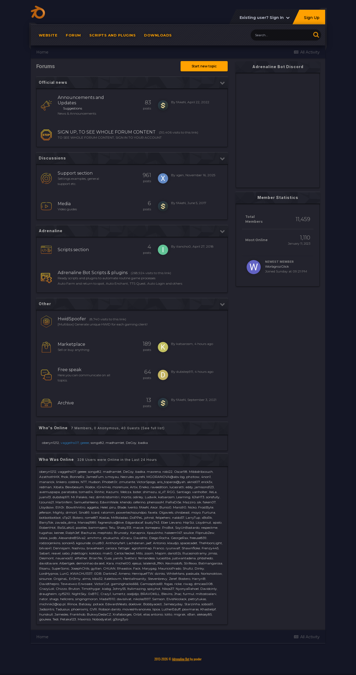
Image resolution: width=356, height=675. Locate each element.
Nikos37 (168, 589)
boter (137, 492)
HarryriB (198, 579)
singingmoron (86, 599)
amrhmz (94, 538)
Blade (121, 507)
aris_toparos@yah (171, 482)
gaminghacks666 (124, 584)
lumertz (119, 594)
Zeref (173, 579)
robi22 (167, 472)
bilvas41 (45, 548)
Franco (158, 548)
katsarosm (184, 344)
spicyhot (154, 589)
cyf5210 (64, 594)
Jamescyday (173, 604)
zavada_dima (65, 522)
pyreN (140, 477)
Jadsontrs (46, 609)
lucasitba (163, 558)
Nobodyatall (101, 619)
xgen (180, 175)
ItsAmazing (136, 589)
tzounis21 (46, 502)
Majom (160, 553)
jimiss (212, 553)
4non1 (206, 477)
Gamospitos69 (151, 584)
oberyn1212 (50, 443)
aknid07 (193, 482)
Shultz (188, 568)
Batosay (85, 604)
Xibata (58, 487)
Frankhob (77, 614)
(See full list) (153, 428)
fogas (168, 584)
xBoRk (207, 518)
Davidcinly (208, 589)
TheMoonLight (210, 543)
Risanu (44, 568)
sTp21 (67, 518)
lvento (133, 507)
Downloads (158, 35)
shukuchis (111, 538)
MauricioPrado (169, 568)
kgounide (83, 543)
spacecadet (188, 543)
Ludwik (150, 497)
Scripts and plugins (112, 35)
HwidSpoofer (72, 318)
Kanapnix (137, 533)
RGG (171, 492)
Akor (154, 507)
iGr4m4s (104, 487)
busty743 (152, 522)
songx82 (97, 443)
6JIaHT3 (198, 497)
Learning (183, 497)
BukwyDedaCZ (99, 614)
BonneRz (77, 477)
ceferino (139, 502)
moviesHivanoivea (136, 609)
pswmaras (190, 609)
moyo (196, 512)
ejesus (136, 563)
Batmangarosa (210, 563)
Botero (78, 518)
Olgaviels (166, 512)
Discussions (52, 158)
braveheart (95, 548)
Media (64, 203)
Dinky (199, 568)
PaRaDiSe (173, 502)
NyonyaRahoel (187, 589)
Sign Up (311, 17)
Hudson (94, 482)
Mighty (58, 512)
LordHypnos (48, 573)
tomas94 (86, 492)
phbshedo (205, 558)
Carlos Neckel (124, 553)
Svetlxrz (130, 558)
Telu (112, 528)
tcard (95, 512)
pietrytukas (197, 599)
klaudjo (173, 543)
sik (199, 502)
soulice (189, 533)
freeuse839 (198, 538)
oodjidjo (133, 594)
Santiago (184, 492)
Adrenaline (51, 230)
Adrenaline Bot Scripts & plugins (93, 272)
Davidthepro (49, 584)
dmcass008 (203, 584)
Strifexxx (190, 563)
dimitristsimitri (107, 497)
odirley (138, 497)
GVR (93, 609)
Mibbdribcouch (201, 472)
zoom (148, 553)
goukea (45, 619)
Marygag (149, 568)
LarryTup (193, 518)
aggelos (93, 507)
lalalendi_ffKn (153, 563)
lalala (43, 538)
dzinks (160, 573)
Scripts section (73, 249)
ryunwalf (173, 548)
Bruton (74, 589)
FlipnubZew (204, 533)
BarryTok (46, 522)
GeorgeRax (179, 538)
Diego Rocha (159, 538)
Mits (139, 553)
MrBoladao (119, 518)
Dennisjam (61, 548)
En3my (75, 579)
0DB (98, 573)
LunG (64, 573)
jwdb (53, 538)
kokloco (95, 553)
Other (45, 303)
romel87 (91, 518)
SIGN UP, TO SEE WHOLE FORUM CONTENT (107, 132)
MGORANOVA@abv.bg (165, 477)
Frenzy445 (210, 548)
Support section (75, 173)
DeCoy (131, 443)
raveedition (159, 487)
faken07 (209, 502)
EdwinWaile (109, 502)
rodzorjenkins (49, 543)
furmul (188, 594)
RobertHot (47, 528)
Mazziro (189, 502)
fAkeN (181, 102)
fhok (64, 477)
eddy (189, 487)
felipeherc (163, 518)
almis (86, 579)
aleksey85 (204, 614)
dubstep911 (184, 372)
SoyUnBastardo (187, 528)
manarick (46, 482)
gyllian (96, 568)
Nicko (192, 507)
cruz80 (98, 543)
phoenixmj (79, 609)
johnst (149, 518)
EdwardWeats (116, 604)
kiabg (106, 589)
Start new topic (204, 66)
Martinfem (63, 502)
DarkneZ (110, 573)
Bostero (184, 579)
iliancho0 (183, 246)
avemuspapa (49, 492)
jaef (148, 543)
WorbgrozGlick (277, 266)
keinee (59, 533)
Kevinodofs (173, 563)
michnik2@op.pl (52, 604)
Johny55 (119, 589)
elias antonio (153, 614)
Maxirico (84, 619)
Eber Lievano (171, 522)
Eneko (144, 487)
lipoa (156, 609)
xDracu (126, 538)
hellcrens (67, 599)
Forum (73, 35)
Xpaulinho (155, 533)
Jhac (177, 594)
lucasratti (176, 487)
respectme (209, 528)
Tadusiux (63, 609)
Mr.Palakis (79, 497)
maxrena (154, 472)
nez (91, 497)
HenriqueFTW (142, 573)
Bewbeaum (74, 487)
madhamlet (115, 443)
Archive (66, 402)
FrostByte (205, 507)
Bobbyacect (152, 604)
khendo (126, 502)
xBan (191, 614)
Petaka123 (68, 619)
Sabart (44, 553)
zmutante (127, 482)
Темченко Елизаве (77, 584)
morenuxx (120, 487)
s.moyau (112, 477)
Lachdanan (135, 543)
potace (98, 604)
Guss (108, 558)
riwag (187, 584)
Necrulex (127, 477)
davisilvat (124, 599)
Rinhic (99, 492)
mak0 (107, 553)
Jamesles (61, 614)
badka (143, 443)
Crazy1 (105, 594)
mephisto (104, 533)
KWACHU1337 (81, 573)
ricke (178, 584)
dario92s (174, 553)
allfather (80, 558)
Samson (158, 599)
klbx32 (97, 579)
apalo (217, 522)
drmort (71, 512)
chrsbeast (182, 512)
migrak (179, 614)
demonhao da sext (90, 563)
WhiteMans (175, 573)
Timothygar (90, 589)
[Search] (281, 35)
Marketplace (71, 344)
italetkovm (112, 579)
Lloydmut (203, 522)
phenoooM (155, 502)
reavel (56, 553)
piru (112, 507)
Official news (53, 82)
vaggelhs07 (67, 472)
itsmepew (153, 528)
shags (54, 599)
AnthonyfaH (115, 543)
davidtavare (48, 563)
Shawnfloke (191, 548)
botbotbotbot (50, 518)
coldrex (73, 482)
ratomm (108, 512)
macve (138, 528)
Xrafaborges (122, 614)
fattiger (124, 548)
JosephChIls (80, 568)
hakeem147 (173, 533)
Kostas (104, 518)
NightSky (79, 594)
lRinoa (72, 604)
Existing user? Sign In (265, 17)
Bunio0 (165, 507)
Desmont (46, 558)
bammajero (98, 528)
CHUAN (109, 568)
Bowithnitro (75, 507)
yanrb (118, 558)
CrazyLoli (46, 589)
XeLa (213, 492)
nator (43, 599)
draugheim (48, 594)
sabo (66, 553)
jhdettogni (79, 553)
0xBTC (93, 594)
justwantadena (184, 558)
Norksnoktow (211, 573)
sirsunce (45, 579)
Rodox (90, 487)
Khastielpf (208, 609)
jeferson (45, 512)
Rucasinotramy (194, 553)
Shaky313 (124, 528)
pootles (81, 528)
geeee (82, 472)
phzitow (193, 477)
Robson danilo (110, 609)
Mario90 (179, 507)
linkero (61, 482)
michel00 (123, 563)
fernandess (146, 558)
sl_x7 (161, 492)
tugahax (46, 533)
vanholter (199, 492)
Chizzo (61, 589)
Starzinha (192, 604)
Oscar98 (180, 472)
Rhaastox (124, 568)
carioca (111, 548)
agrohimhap (142, 548)
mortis (126, 497)
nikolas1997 (142, 599)
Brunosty (121, 533)
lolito (168, 614)
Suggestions (72, 108)
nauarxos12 (64, 558)
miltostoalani (206, 594)
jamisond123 (204, 487)
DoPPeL (136, 518)
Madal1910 (107, 599)
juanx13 (45, 497)
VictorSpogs (146, 482)
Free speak (69, 369)
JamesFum (95, 477)
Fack (137, 568)
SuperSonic (60, 568)
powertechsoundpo (131, 512)
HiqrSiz (188, 522)
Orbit (137, 614)
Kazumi (112, 492)
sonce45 (68, 543)
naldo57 (178, 518)
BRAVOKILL (150, 594)
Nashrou (78, 548)
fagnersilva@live (111, 522)
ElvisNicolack (176, 599)
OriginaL (60, 579)
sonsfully (213, 497)
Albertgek (67, 563)
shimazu (150, 492)
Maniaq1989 (87, 522)
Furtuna (208, 512)
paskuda (192, 573)
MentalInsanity (134, 579)
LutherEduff (171, 609)
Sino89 (84, 512)
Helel (104, 507)
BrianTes (95, 558)
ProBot (168, 528)
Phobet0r (109, 482)
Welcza (125, 492)
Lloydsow (46, 507)
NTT (84, 482)
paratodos (69, 492)
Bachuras (88, 533)
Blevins (166, 594)
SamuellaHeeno (86, 502)
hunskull (46, 614)
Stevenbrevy (157, 579)
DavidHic (140, 538)
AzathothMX (49, 477)
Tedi (55, 619)
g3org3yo (120, 619)
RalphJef (72, 533)
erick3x (206, 482)
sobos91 (207, 604)
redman (45, 487)
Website (48, 35)
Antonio (159, 543)
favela (152, 512)
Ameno (124, 573)
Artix (134, 487)
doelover (135, 604)
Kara (110, 563)
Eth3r (59, 507)
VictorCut (101, 584)
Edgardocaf (134, 522)
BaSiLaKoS (65, 528)
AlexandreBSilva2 (72, 538)
